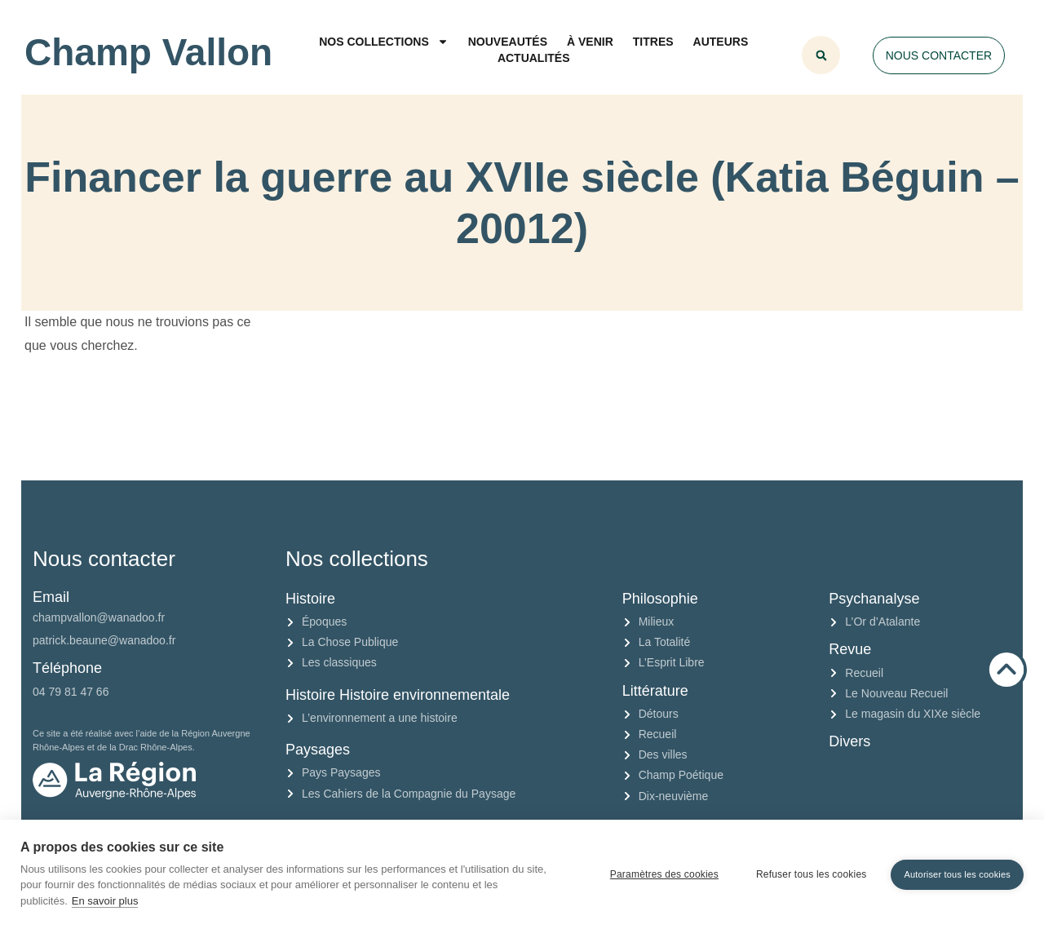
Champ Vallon (148, 52)
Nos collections (384, 41)
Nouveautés (507, 41)
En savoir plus (105, 901)
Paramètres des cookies (664, 874)
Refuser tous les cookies (811, 874)
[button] (821, 55)
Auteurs (721, 41)
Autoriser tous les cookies (957, 874)
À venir (590, 41)
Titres (653, 41)
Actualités (534, 57)
